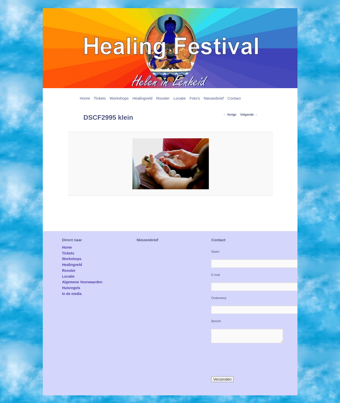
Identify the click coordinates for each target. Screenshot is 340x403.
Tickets (100, 98)
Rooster (163, 98)
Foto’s (194, 98)
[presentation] (250, 360)
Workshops (119, 98)
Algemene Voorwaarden (82, 282)
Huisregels (71, 288)
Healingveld (142, 98)
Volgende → (248, 114)
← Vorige (229, 114)
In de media (72, 294)
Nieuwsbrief (214, 98)
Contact (234, 98)
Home (85, 98)
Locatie (179, 98)
